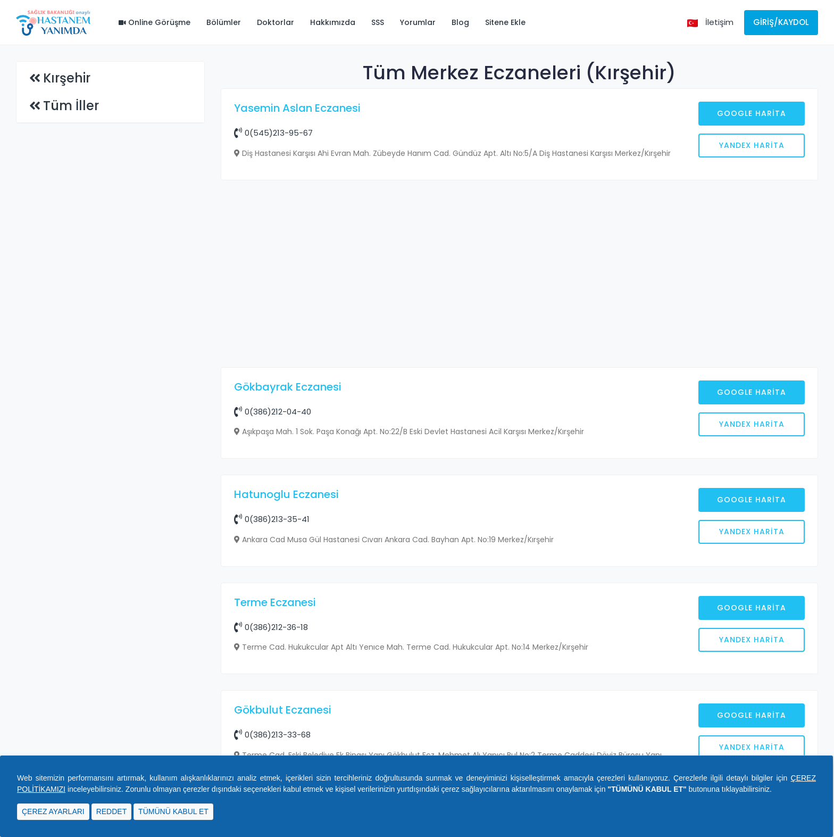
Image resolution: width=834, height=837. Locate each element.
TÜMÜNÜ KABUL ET (173, 811)
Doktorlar (275, 22)
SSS (377, 22)
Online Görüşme (154, 22)
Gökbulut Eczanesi (282, 709)
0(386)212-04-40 (272, 411)
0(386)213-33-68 (272, 734)
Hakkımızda (332, 22)
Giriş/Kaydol (781, 22)
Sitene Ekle (505, 22)
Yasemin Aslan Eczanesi (297, 108)
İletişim (719, 22)
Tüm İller (71, 105)
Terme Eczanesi (275, 602)
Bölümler (223, 22)
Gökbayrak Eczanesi (287, 386)
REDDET (111, 811)
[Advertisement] (520, 275)
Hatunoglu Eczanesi (286, 494)
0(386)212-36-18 (271, 627)
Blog (460, 22)
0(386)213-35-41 (272, 519)
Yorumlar (418, 22)
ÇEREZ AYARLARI (53, 811)
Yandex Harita (752, 145)
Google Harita (751, 113)
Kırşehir (66, 78)
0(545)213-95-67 (273, 132)
